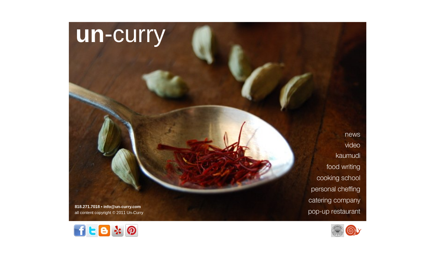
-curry (121, 33)
